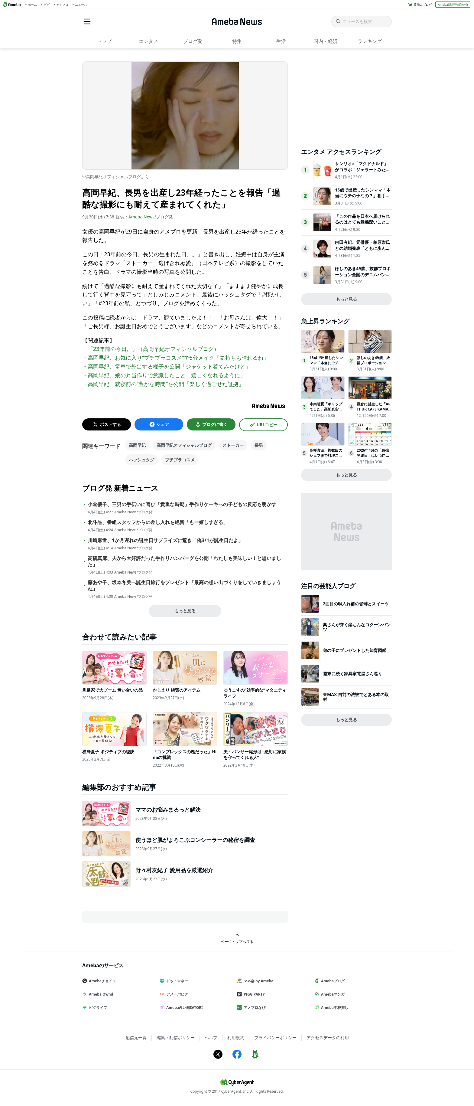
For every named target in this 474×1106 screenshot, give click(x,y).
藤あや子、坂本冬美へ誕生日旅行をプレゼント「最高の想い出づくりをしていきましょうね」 (184, 585)
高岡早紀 (137, 445)
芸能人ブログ (423, 4)
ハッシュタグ (141, 460)
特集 (237, 41)
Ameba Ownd (100, 994)
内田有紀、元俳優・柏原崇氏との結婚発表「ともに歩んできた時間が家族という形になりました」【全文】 (362, 251)
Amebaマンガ (331, 994)
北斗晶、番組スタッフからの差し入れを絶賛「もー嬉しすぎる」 (158, 522)
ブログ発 (193, 41)
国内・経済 (325, 41)
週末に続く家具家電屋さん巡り (352, 673)
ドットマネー (176, 980)
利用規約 (235, 1037)
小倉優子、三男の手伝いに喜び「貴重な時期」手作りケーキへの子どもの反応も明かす (182, 504)
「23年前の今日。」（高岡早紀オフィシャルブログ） (153, 348)
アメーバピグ (176, 994)
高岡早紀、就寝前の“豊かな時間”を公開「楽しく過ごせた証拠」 (166, 384)
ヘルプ (211, 1037)
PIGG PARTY (253, 994)
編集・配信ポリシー (176, 1037)
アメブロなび (253, 1007)
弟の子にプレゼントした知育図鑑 (354, 650)
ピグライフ (97, 1007)
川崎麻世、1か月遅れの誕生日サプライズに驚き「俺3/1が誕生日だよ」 (165, 540)
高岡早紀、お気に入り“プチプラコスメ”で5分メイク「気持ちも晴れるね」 (178, 357)
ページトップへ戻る (237, 938)
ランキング (370, 41)
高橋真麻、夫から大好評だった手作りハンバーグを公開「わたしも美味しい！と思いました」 (184, 561)
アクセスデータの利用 (328, 1037)
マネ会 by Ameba (257, 980)
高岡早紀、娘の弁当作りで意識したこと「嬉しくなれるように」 (166, 375)
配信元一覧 (136, 1037)
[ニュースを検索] (361, 21)
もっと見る (185, 611)
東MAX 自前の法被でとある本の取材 (356, 697)
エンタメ (148, 41)
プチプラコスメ (180, 460)
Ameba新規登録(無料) (453, 4)
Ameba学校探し (333, 1007)
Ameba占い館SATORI (184, 1007)
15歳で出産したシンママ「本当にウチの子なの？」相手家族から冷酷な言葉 (363, 196)
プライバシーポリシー (275, 1037)
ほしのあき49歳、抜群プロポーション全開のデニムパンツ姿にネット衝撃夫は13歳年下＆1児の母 (363, 277)
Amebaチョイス (101, 980)
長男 (259, 445)
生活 (281, 41)
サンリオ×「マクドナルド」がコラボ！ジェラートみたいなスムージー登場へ (362, 169)
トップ (104, 41)
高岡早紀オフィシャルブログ (184, 445)
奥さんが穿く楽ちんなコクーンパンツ (357, 627)
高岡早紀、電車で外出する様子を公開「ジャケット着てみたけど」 (169, 366)
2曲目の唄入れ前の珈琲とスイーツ (356, 604)
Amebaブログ (331, 980)
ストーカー (233, 445)
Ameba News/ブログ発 (150, 217)
